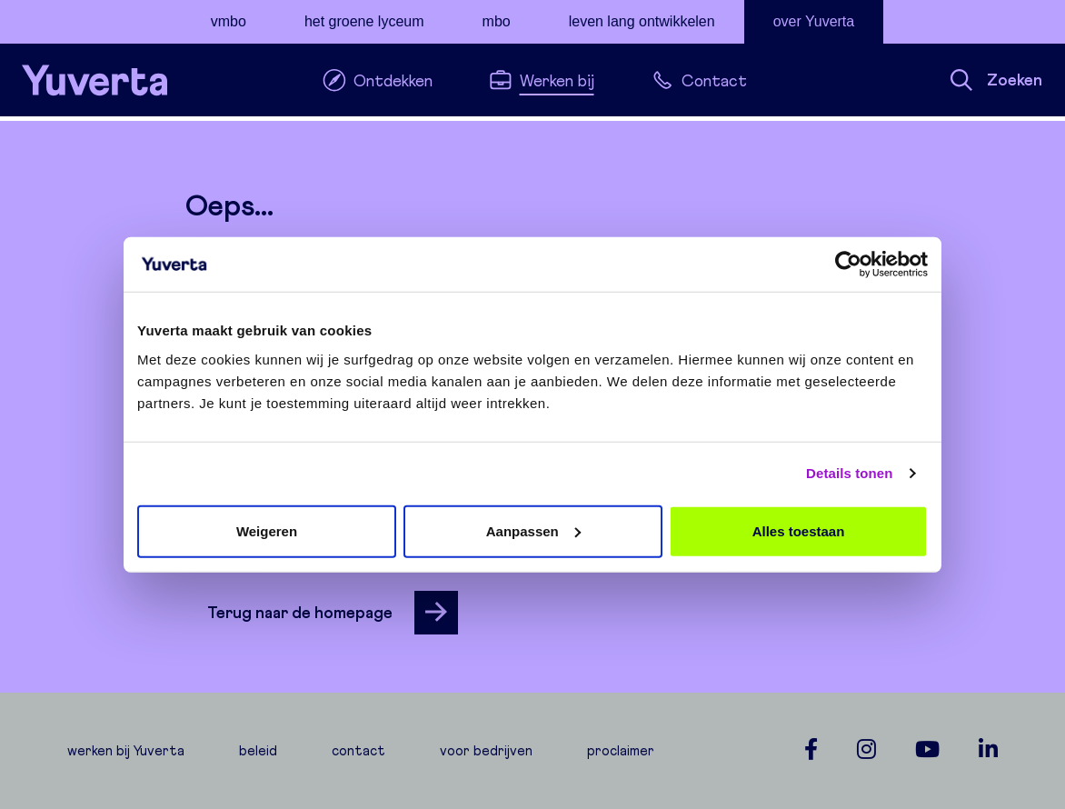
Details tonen (849, 473)
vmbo (228, 21)
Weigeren (266, 530)
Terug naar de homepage (332, 612)
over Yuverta (814, 21)
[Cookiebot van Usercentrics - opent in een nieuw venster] (848, 264)
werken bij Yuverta (125, 751)
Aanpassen (533, 530)
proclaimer (620, 751)
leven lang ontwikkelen (642, 21)
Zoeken (996, 80)
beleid (258, 751)
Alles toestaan (798, 530)
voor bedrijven (486, 751)
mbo (497, 21)
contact (358, 751)
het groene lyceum (364, 21)
